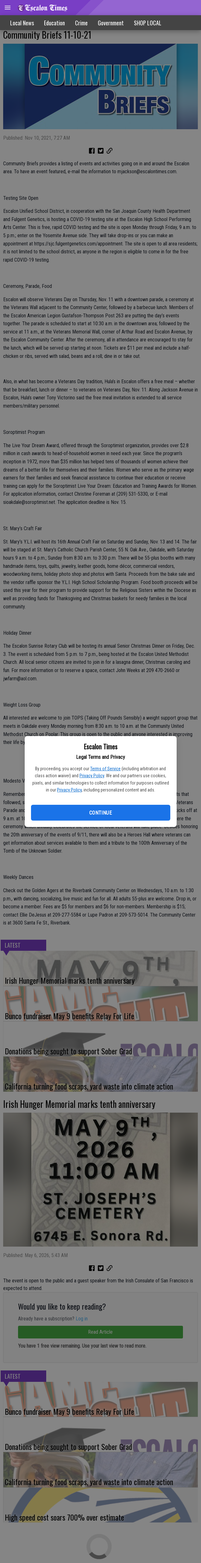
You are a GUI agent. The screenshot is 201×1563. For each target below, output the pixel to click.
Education (54, 23)
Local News (22, 23)
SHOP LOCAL (147, 23)
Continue (100, 813)
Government (111, 23)
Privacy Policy (91, 775)
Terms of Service (105, 768)
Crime (81, 23)
